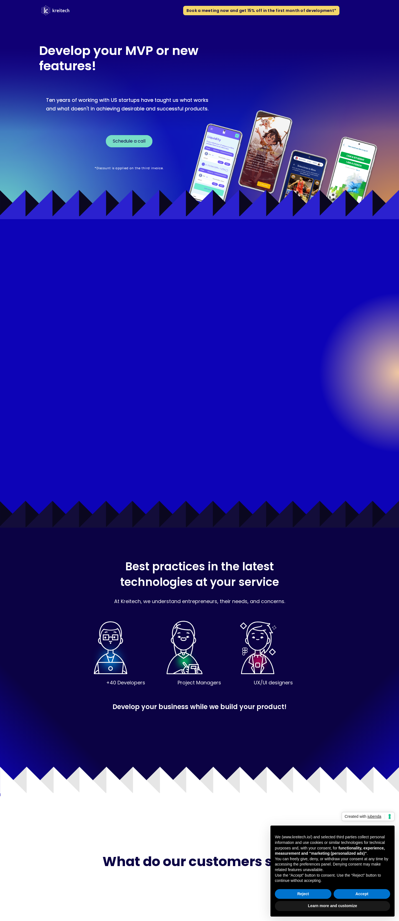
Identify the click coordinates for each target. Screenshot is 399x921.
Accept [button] (362, 894)
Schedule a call (129, 141)
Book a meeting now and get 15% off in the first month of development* (261, 10)
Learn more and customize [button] (332, 906)
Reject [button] (303, 894)
